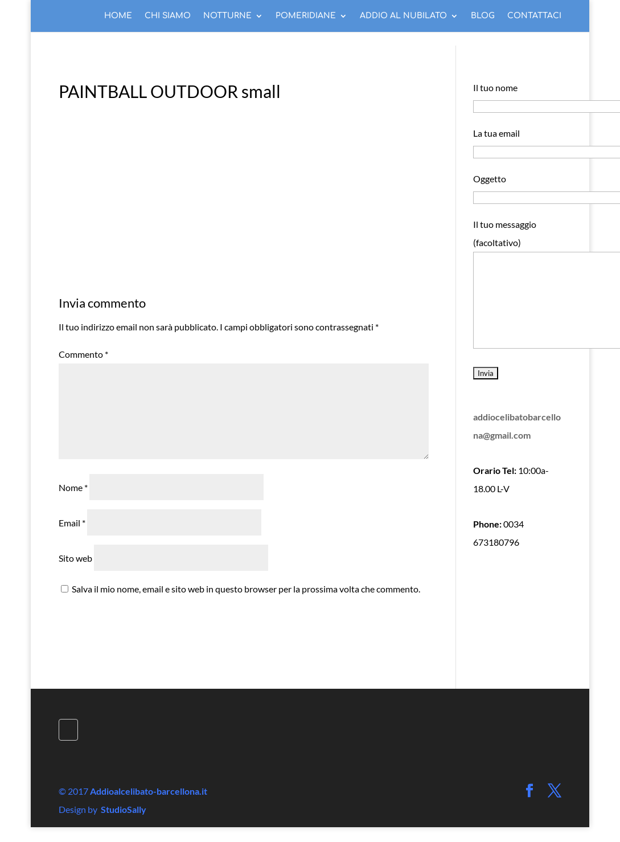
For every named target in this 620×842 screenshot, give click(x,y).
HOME (118, 16)
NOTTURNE (227, 16)
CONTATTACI (534, 16)
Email (72, 522)
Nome (73, 487)
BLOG (483, 16)
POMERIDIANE (306, 16)
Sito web (75, 558)
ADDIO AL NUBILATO (403, 16)
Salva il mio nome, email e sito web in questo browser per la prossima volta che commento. (246, 588)
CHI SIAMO (168, 16)
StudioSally (123, 809)
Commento (83, 354)
